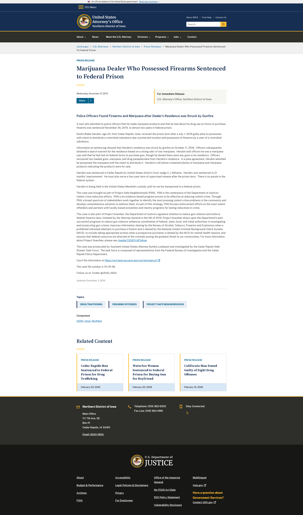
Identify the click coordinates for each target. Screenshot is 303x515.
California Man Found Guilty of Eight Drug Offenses (200, 370)
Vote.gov (200, 485)
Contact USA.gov (205, 502)
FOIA (80, 500)
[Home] (102, 27)
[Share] (85, 101)
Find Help (207, 17)
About (80, 477)
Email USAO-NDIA (93, 434)
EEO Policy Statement (167, 497)
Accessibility (122, 477)
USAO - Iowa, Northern (89, 321)
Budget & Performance (90, 485)
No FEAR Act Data (165, 489)
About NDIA (192, 17)
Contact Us (221, 17)
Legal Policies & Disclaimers (131, 485)
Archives (82, 493)
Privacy (119, 493)
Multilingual (199, 477)
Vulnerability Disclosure (168, 505)
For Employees (124, 500)
